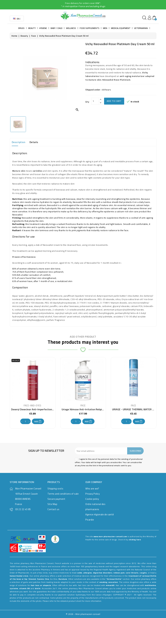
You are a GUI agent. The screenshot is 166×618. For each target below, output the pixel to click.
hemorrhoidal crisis (19, 576)
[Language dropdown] (17, 18)
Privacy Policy (92, 493)
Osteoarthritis (114, 579)
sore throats (132, 573)
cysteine (14, 588)
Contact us (53, 509)
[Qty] (95, 101)
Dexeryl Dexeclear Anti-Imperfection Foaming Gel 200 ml (43, 409)
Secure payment (56, 499)
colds (79, 573)
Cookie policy (92, 499)
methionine (150, 585)
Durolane (62, 579)
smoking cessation (108, 582)
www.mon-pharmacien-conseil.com (110, 536)
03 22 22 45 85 (23, 509)
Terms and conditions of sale (63, 493)
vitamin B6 (24, 588)
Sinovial (32, 579)
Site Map (52, 504)
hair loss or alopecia (41, 585)
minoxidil (110, 585)
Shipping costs (55, 488)
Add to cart (114, 101)
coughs (143, 573)
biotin (38, 588)
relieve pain (118, 573)
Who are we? (92, 488)
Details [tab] (34, 142)
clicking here (135, 539)
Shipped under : (93, 89)
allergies (87, 573)
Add (38, 421)
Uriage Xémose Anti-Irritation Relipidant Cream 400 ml (92, 409)
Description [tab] (18, 142)
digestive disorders (102, 573)
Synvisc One (43, 579)
